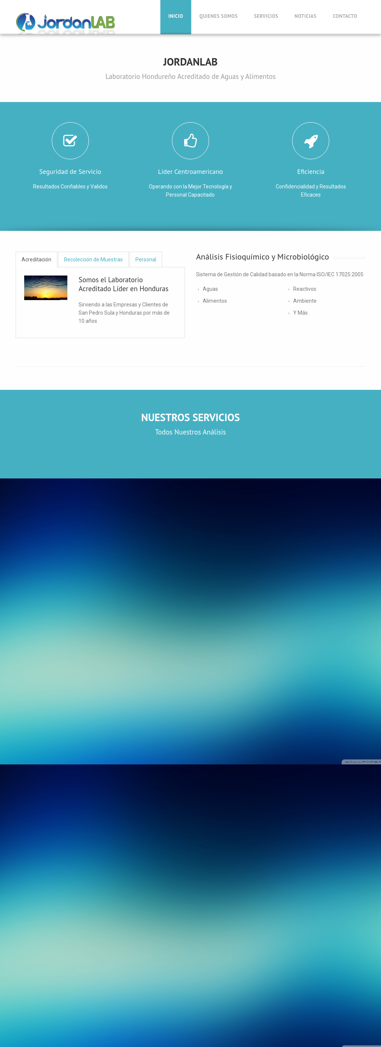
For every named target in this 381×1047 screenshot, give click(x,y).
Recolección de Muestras (93, 259)
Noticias (306, 16)
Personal (145, 259)
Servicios (266, 16)
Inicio (176, 16)
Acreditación (36, 259)
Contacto (345, 16)
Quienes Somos (218, 16)
